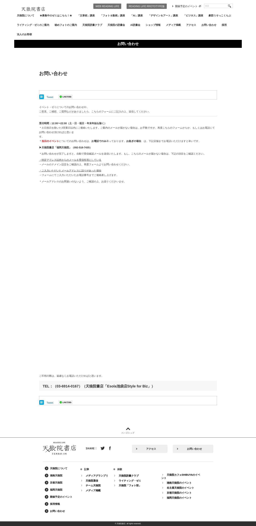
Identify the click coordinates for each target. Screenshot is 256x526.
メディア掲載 (173, 24)
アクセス (191, 24)
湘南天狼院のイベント (179, 482)
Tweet (50, 97)
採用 (224, 24)
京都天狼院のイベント (179, 492)
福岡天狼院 (56, 489)
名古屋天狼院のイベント (180, 487)
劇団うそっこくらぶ (220, 15)
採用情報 (55, 504)
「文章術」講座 (86, 15)
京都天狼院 (56, 482)
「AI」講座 (136, 15)
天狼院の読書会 (116, 24)
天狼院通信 (92, 480)
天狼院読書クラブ (92, 24)
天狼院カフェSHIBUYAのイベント (181, 476)
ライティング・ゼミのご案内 (33, 24)
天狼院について (25, 15)
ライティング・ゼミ (130, 480)
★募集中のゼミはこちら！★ (56, 15)
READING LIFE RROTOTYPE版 (147, 6)
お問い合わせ (208, 24)
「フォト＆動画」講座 (112, 15)
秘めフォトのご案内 (66, 24)
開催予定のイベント (186, 6)
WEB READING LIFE (107, 6)
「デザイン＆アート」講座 (163, 15)
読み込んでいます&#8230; (128, 278)
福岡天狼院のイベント (179, 497)
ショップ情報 (153, 24)
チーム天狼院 (93, 485)
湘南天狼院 (56, 475)
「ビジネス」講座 (193, 15)
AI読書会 (135, 24)
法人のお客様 (24, 34)
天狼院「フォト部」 (130, 485)
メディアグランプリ (97, 475)
